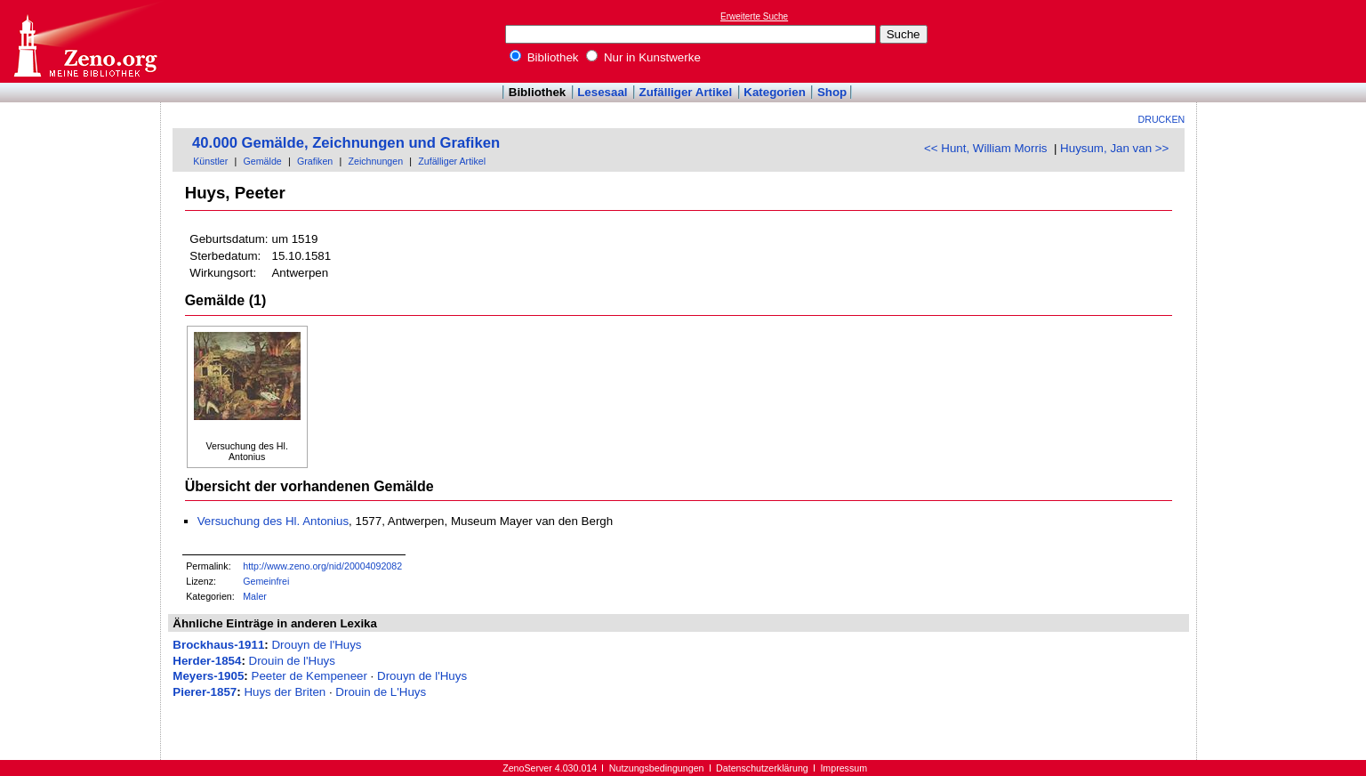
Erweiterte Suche (754, 16)
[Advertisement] (1284, 41)
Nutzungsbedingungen (656, 768)
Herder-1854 (207, 660)
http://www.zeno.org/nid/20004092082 (322, 566)
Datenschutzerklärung (762, 768)
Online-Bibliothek (84, 41)
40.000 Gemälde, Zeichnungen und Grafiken (346, 142)
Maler (255, 596)
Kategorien (774, 92)
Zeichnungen (375, 161)
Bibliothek (544, 57)
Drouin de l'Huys (292, 660)
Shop (832, 92)
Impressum (843, 768)
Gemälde (263, 161)
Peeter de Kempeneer (309, 676)
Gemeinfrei (266, 581)
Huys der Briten (284, 692)
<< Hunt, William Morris (986, 148)
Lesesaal (602, 92)
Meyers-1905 (208, 676)
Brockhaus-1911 (218, 644)
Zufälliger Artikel (686, 92)
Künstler (210, 161)
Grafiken (315, 161)
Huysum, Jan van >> (1114, 148)
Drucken (1161, 119)
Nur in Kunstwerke (643, 57)
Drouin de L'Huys (380, 692)
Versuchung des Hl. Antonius (273, 521)
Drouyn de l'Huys (316, 644)
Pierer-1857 (205, 692)
